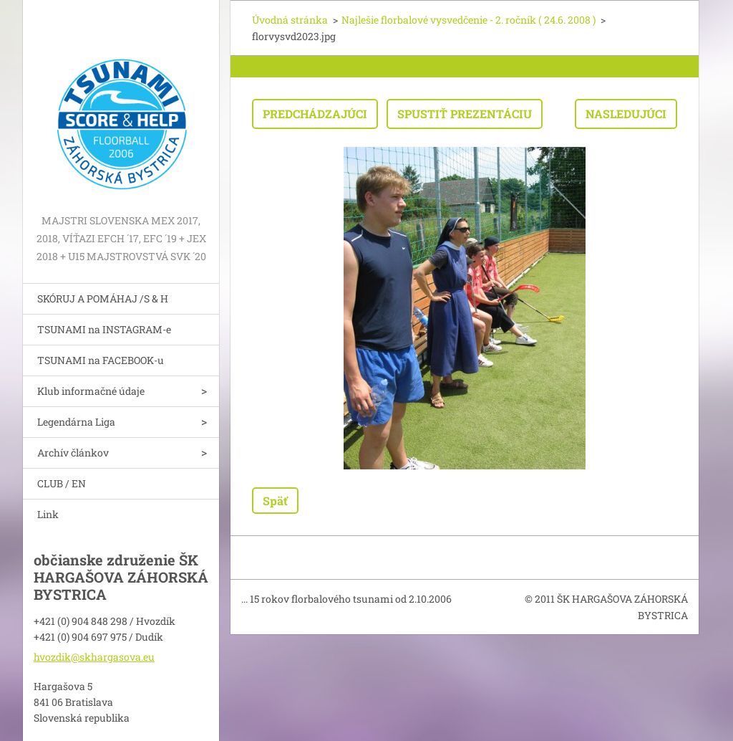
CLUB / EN (61, 483)
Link (48, 514)
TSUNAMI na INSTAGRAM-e (104, 329)
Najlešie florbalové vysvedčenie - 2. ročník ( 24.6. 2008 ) (468, 20)
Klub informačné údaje (91, 391)
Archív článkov (73, 452)
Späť (275, 500)
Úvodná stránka (290, 20)
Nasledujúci (626, 113)
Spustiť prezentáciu (464, 113)
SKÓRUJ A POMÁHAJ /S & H (102, 298)
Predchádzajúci (315, 113)
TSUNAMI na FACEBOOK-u (100, 360)
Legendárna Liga (76, 422)
